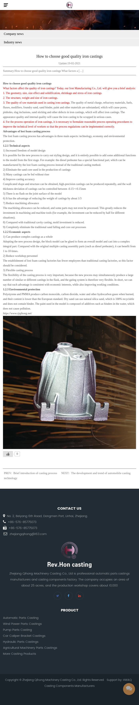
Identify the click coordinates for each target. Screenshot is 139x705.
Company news (14, 34)
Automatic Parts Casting (20, 617)
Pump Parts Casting (17, 629)
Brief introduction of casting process (35, 473)
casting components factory (57, 579)
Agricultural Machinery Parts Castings (30, 647)
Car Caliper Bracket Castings (24, 635)
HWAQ (127, 680)
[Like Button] (8, 454)
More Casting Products (19, 653)
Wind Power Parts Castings (22, 623)
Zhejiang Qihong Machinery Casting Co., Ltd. (52, 680)
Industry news (13, 42)
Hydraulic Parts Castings (20, 641)
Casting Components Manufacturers (69, 686)
